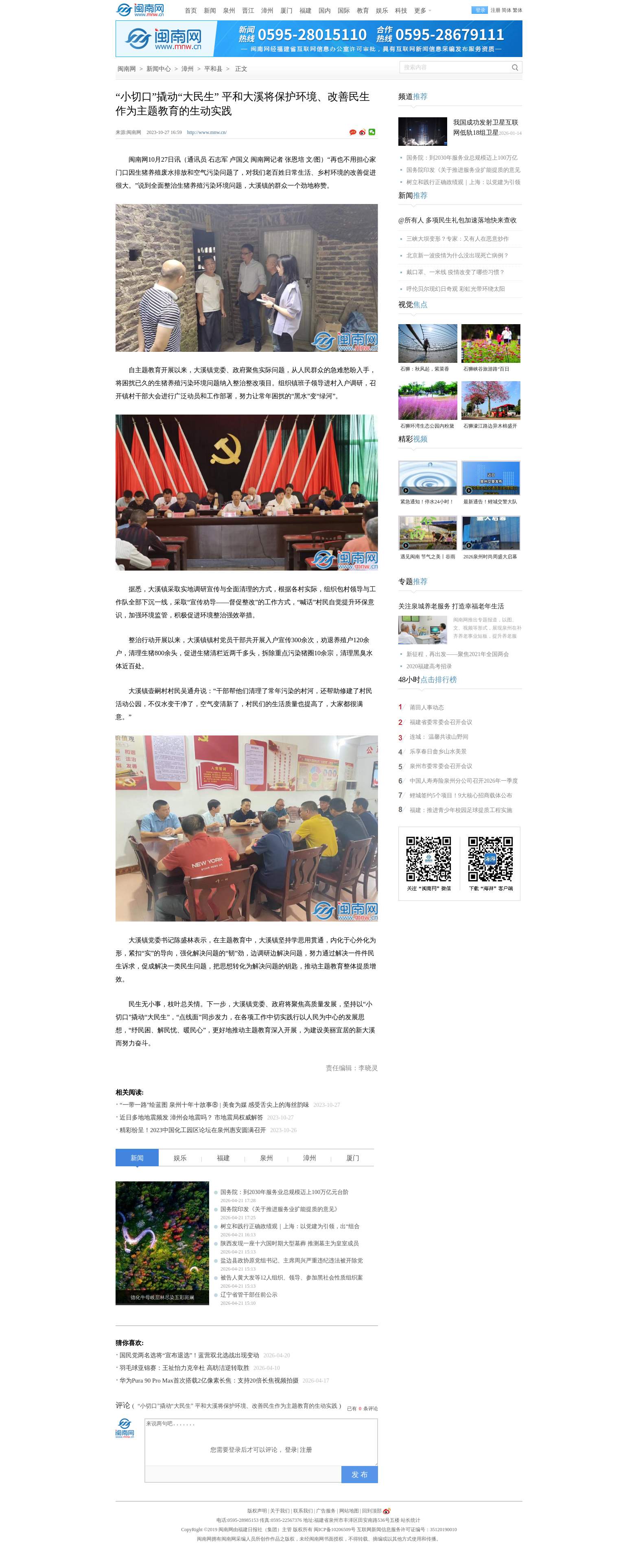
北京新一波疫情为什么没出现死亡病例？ (457, 255)
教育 (363, 10)
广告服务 (326, 1511)
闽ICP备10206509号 (335, 1529)
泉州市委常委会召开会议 (441, 766)
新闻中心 (158, 69)
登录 (291, 1449)
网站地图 (349, 1511)
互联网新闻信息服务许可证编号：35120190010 (407, 1529)
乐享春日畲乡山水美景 (438, 751)
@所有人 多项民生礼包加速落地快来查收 (457, 220)
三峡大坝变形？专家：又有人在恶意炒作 (457, 239)
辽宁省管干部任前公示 (249, 1295)
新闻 (210, 10)
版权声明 (257, 1511)
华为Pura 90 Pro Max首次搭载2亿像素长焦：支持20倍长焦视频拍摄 (209, 1380)
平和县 (213, 69)
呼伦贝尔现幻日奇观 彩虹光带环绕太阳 (455, 289)
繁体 (517, 10)
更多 (420, 10)
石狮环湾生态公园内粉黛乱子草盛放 (427, 426)
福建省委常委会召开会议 (441, 722)
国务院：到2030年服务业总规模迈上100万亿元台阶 (285, 1192)
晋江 (248, 10)
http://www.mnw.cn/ (207, 132)
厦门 (286, 10)
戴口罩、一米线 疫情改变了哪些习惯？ (455, 272)
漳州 (267, 10)
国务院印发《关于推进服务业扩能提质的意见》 (280, 1209)
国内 (325, 10)
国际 (344, 10)
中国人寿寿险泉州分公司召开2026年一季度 (464, 781)
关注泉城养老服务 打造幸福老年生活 (451, 606)
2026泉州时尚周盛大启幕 (490, 557)
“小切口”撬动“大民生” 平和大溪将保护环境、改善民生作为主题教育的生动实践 (236, 1406)
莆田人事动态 (427, 708)
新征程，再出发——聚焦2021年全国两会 (457, 654)
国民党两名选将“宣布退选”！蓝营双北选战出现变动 (189, 1355)
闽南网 (127, 69)
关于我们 (280, 1511)
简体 (506, 10)
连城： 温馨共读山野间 (439, 737)
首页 (191, 10)
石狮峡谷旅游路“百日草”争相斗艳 (486, 369)
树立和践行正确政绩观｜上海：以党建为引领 (463, 182)
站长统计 (410, 1520)
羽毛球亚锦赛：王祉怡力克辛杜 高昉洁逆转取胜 (184, 1368)
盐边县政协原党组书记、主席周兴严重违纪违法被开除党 (292, 1261)
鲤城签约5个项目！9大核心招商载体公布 (461, 795)
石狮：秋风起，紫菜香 (424, 369)
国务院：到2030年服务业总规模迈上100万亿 (462, 158)
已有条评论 (362, 1408)
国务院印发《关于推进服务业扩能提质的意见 (463, 170)
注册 (495, 10)
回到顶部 (372, 1511)
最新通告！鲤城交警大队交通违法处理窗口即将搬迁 (490, 502)
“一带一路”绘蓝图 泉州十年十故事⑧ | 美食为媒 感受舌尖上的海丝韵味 (214, 1105)
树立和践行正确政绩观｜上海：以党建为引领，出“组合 (290, 1226)
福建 (305, 10)
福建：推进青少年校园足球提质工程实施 (461, 810)
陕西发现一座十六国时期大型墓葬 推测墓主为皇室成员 (290, 1243)
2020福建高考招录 (429, 666)
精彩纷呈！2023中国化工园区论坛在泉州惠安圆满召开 (193, 1130)
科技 (401, 10)
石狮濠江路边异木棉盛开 (490, 426)
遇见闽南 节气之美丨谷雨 (427, 557)
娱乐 (382, 10)
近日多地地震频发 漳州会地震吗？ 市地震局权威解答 (191, 1117)
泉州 (229, 10)
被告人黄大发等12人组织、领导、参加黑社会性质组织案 (292, 1278)
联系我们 (303, 1511)
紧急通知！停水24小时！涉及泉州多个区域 (427, 502)
